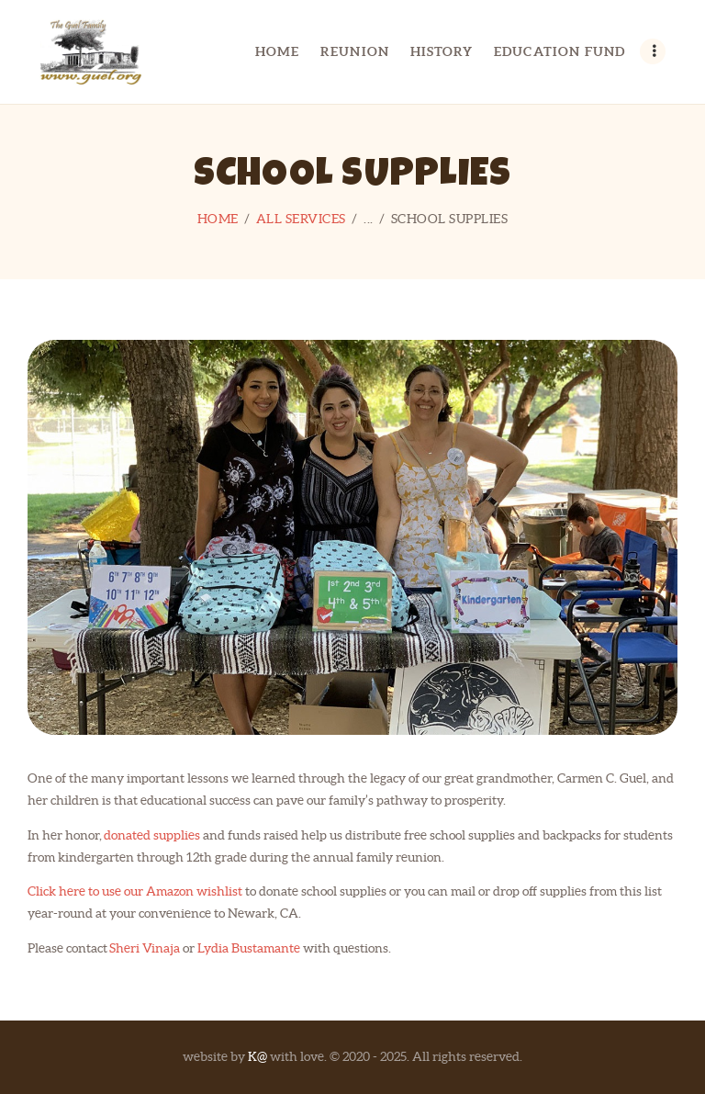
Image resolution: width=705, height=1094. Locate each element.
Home (218, 218)
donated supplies (152, 835)
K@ (257, 1056)
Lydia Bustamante (248, 948)
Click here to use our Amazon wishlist (135, 891)
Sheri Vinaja (144, 948)
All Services (301, 218)
